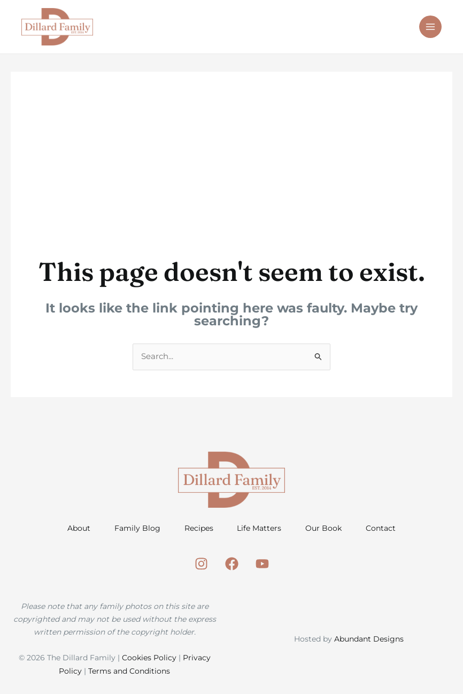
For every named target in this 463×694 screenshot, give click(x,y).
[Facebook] (231, 564)
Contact (385, 528)
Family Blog (135, 528)
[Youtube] (262, 564)
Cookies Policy (149, 659)
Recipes (197, 528)
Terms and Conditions (129, 671)
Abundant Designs (369, 639)
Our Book (326, 528)
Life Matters (260, 528)
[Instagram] (201, 564)
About (74, 528)
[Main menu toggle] (430, 27)
